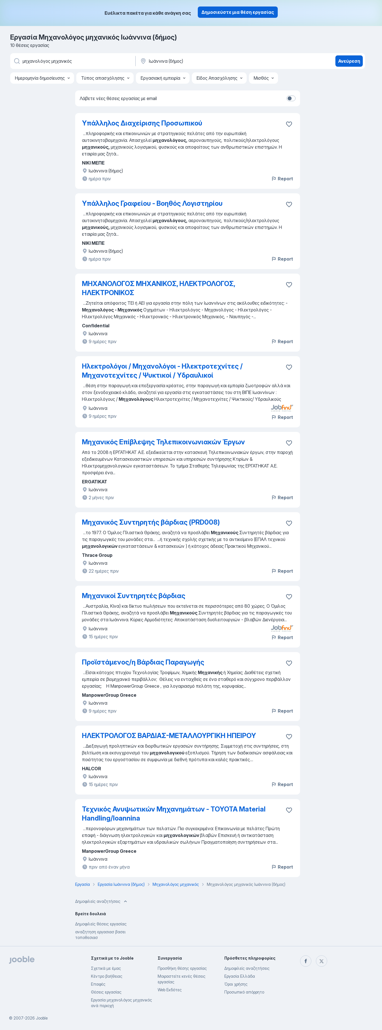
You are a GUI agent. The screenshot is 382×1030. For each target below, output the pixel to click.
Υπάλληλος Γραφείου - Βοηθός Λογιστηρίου (152, 203)
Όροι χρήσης (236, 984)
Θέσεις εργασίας (106, 992)
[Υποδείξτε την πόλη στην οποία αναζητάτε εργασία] (198, 61)
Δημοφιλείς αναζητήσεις (247, 968)
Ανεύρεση (349, 61)
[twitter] (321, 961)
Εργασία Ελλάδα (239, 976)
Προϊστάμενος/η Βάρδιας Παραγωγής (143, 662)
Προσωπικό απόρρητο (244, 992)
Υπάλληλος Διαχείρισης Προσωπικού (142, 123)
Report (282, 178)
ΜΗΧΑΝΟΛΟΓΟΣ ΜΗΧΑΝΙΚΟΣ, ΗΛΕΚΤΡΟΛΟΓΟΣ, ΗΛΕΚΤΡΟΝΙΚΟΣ (158, 288)
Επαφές (98, 984)
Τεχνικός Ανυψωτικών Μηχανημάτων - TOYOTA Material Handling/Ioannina (174, 813)
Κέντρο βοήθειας (106, 976)
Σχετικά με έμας (106, 968)
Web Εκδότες (170, 989)
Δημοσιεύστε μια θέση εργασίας (237, 12)
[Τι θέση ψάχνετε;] (72, 61)
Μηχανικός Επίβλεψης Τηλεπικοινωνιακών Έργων (163, 442)
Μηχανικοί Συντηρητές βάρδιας (133, 596)
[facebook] (305, 961)
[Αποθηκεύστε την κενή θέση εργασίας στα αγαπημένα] (289, 124)
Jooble (42, 1018)
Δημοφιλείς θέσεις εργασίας (101, 923)
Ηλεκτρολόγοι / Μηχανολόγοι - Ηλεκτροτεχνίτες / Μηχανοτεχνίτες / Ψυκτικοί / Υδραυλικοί (162, 370)
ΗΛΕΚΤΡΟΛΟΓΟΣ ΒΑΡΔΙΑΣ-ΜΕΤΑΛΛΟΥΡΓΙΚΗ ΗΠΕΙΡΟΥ (169, 736)
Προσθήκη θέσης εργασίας (182, 968)
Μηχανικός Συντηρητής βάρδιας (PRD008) (151, 522)
